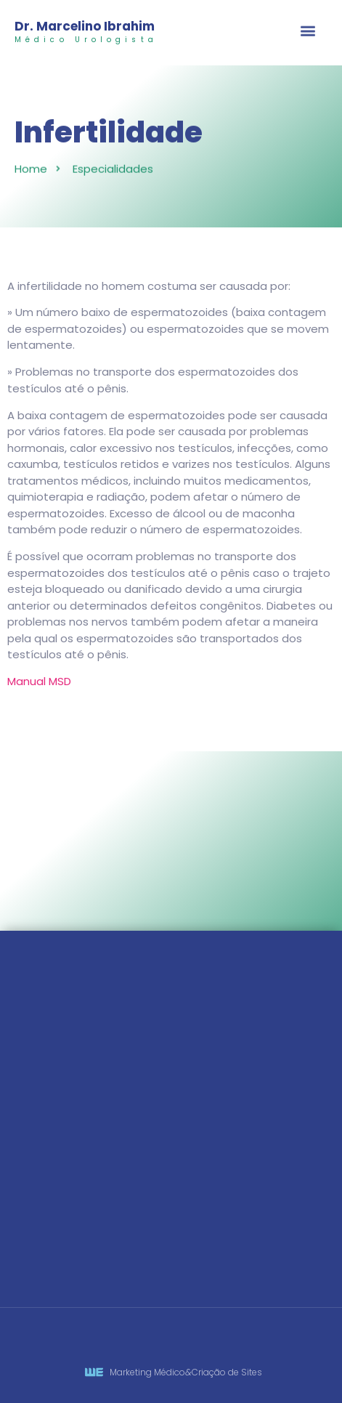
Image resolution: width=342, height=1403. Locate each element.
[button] (308, 32)
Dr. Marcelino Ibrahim (85, 26)
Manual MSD (39, 681)
